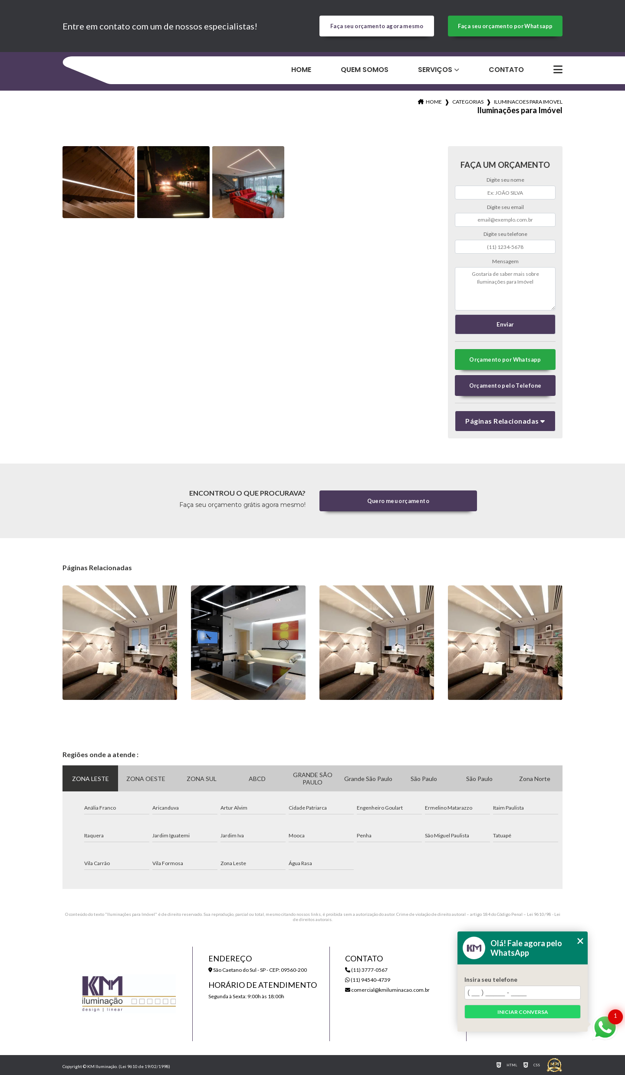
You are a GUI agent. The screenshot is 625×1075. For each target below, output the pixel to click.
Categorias (468, 101)
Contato (506, 70)
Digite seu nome (505, 179)
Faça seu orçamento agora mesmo (376, 26)
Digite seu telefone (505, 234)
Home (301, 70)
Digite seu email (505, 207)
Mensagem (505, 261)
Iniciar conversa (522, 1012)
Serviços (435, 70)
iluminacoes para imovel (528, 101)
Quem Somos (364, 70)
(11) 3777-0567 (366, 970)
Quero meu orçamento (398, 500)
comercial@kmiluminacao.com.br (387, 990)
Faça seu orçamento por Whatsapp (505, 26)
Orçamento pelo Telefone (505, 385)
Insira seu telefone (490, 979)
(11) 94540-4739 (367, 980)
